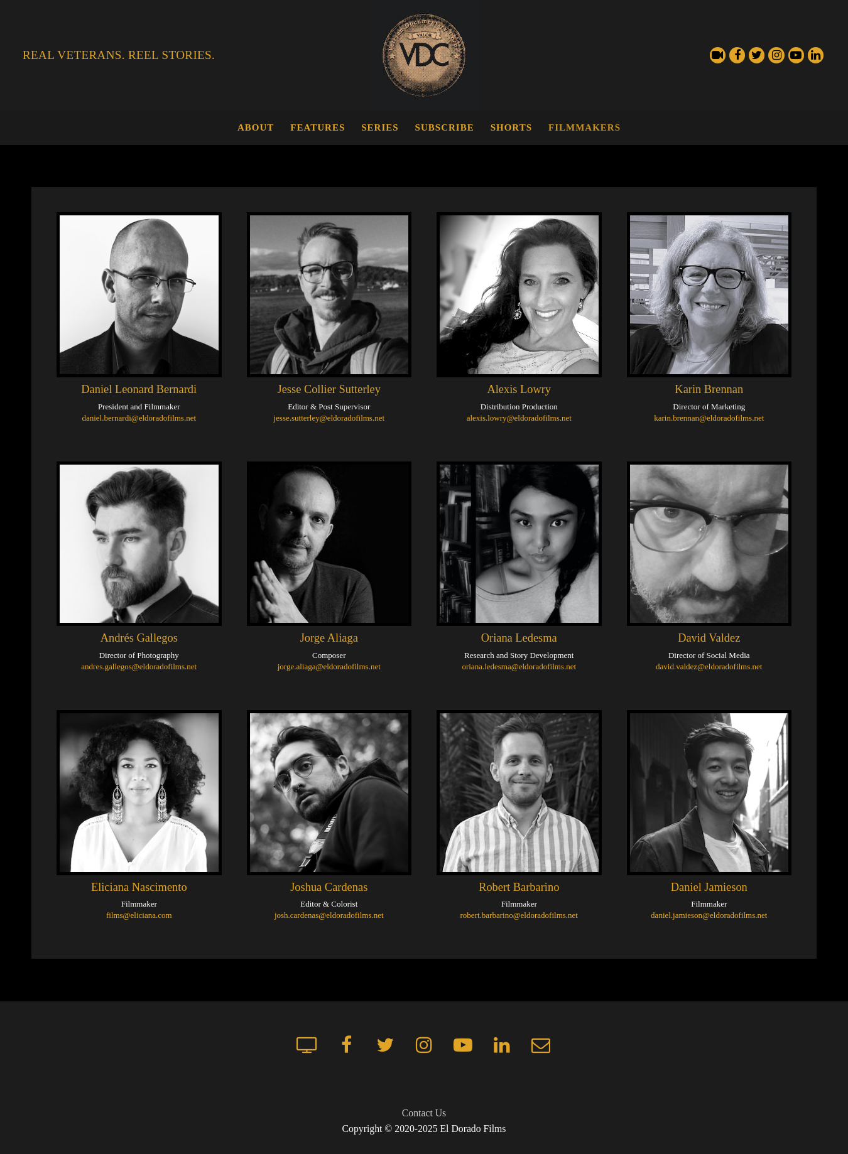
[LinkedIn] (816, 55)
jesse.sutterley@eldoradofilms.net (328, 418)
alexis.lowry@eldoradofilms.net (519, 418)
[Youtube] (796, 55)
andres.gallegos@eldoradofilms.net (139, 666)
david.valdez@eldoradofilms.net (709, 666)
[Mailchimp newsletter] (541, 1045)
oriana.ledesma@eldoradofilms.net (519, 666)
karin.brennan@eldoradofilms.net (709, 418)
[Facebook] (737, 55)
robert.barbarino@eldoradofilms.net (519, 915)
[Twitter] (756, 55)
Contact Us (424, 1113)
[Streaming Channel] (718, 55)
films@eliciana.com (139, 915)
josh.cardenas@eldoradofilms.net (329, 915)
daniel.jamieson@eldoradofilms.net (709, 915)
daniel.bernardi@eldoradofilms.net (139, 418)
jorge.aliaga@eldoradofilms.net (329, 666)
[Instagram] (776, 55)
